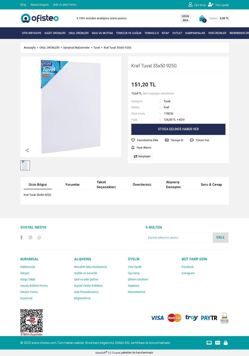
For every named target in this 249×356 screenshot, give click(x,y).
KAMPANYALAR (195, 33)
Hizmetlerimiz (136, 292)
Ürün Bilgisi (38, 185)
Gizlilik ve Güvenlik (85, 273)
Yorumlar (72, 185)
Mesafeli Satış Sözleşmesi (90, 267)
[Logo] (40, 18)
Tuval (167, 101)
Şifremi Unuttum (138, 279)
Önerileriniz (142, 185)
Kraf (166, 107)
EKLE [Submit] (221, 237)
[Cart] (213, 18)
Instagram (188, 273)
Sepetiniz (133, 285)
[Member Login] (198, 4)
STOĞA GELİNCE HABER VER (178, 129)
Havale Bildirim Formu (34, 285)
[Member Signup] (218, 4)
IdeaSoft (101, 352)
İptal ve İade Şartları (86, 279)
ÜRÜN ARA (185, 18)
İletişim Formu (29, 292)
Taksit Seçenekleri (106, 184)
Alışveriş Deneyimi (173, 184)
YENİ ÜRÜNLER (217, 33)
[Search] (132, 18)
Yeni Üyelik (134, 267)
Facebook (188, 267)
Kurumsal (26, 298)
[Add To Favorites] (144, 140)
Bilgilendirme (82, 298)
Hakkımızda (27, 267)
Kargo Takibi (27, 279)
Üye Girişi (133, 273)
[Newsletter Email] (187, 237)
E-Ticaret (115, 352)
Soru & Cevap (211, 185)
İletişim (24, 273)
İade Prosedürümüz (86, 292)
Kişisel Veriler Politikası (88, 285)
